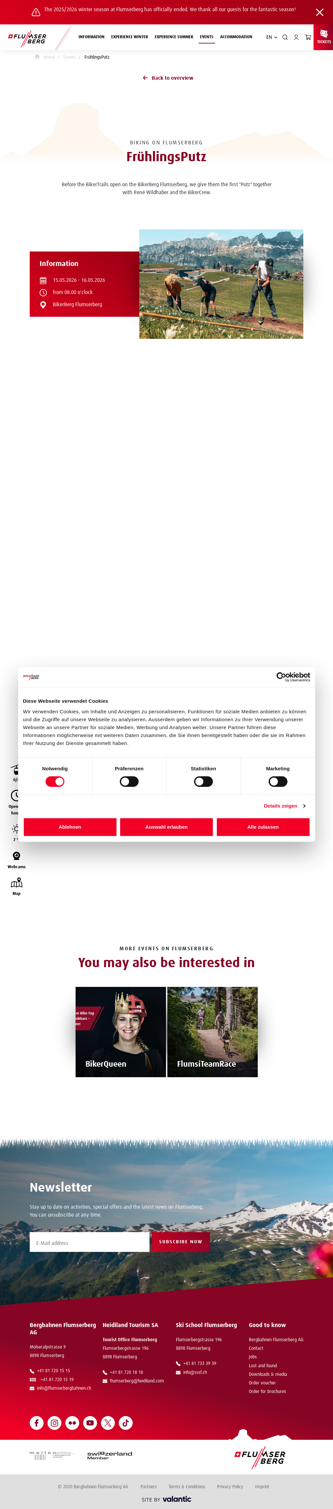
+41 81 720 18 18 (123, 1372)
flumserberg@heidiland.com (133, 1381)
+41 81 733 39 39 (196, 1363)
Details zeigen (280, 806)
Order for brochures (267, 1391)
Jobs (253, 1357)
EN (269, 37)
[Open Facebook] (37, 1423)
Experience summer (176, 36)
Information (93, 36)
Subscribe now (181, 1241)
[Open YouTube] (90, 1423)
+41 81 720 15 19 (53, 1379)
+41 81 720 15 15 (50, 1371)
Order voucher (262, 1383)
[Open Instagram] (54, 1423)
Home (45, 57)
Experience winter (131, 36)
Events (208, 36)
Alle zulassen (263, 827)
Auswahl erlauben (166, 827)
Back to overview (166, 78)
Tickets (324, 36)
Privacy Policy (230, 1487)
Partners (149, 1487)
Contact (256, 1348)
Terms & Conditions (187, 1487)
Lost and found (263, 1366)
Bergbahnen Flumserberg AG (276, 1340)
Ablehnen (70, 827)
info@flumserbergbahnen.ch (60, 1388)
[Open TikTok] (126, 1423)
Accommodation (236, 37)
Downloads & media (268, 1374)
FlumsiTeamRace (206, 1064)
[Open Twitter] (108, 1423)
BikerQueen (105, 1064)
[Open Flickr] (72, 1423)
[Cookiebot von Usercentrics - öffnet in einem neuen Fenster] (281, 677)
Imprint (262, 1487)
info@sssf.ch (191, 1372)
